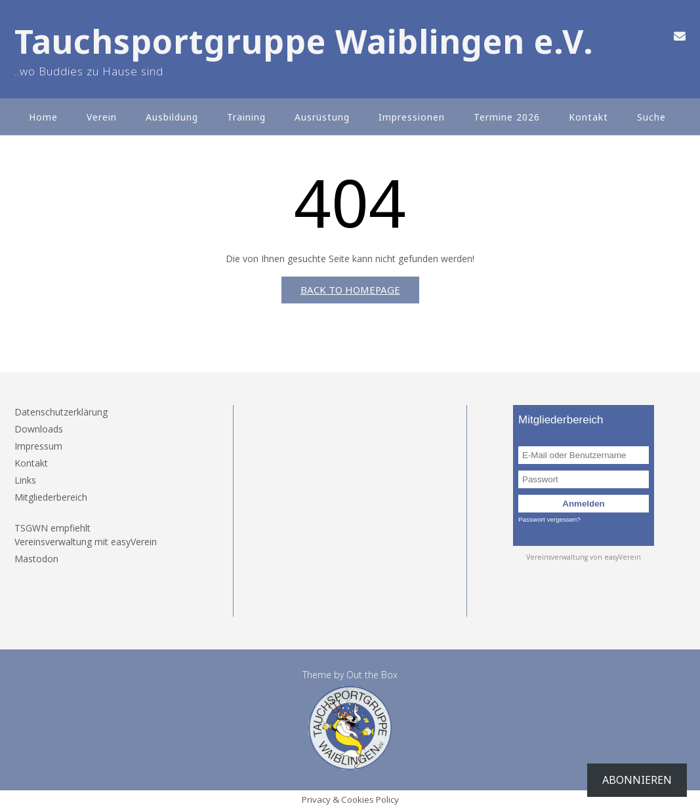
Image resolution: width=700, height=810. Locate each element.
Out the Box (372, 674)
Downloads (38, 429)
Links (25, 480)
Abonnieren (637, 780)
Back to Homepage (350, 289)
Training (246, 117)
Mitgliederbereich (50, 497)
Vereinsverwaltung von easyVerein (583, 557)
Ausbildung (172, 117)
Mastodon (36, 558)
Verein (102, 117)
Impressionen (412, 117)
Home (43, 117)
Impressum (38, 446)
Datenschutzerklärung (61, 412)
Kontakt (588, 117)
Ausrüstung (322, 117)
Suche (651, 117)
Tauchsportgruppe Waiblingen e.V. (304, 41)
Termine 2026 (507, 117)
